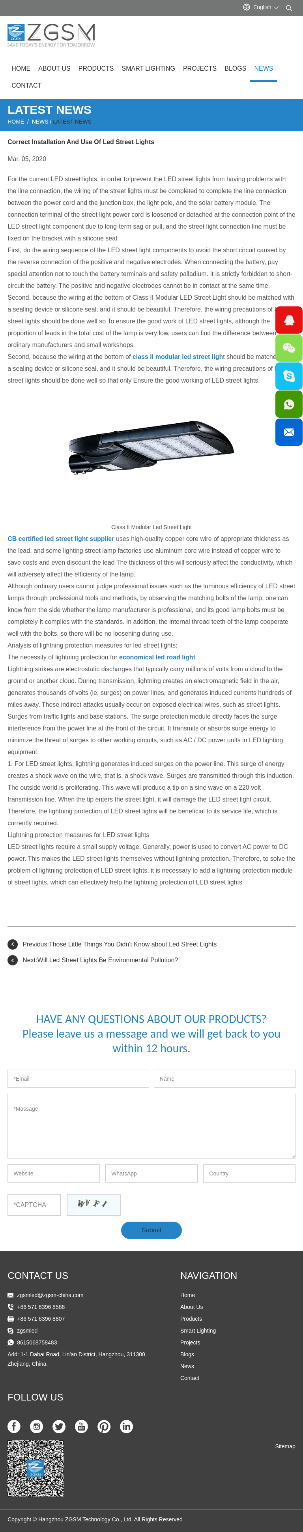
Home (20, 68)
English (262, 7)
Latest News (72, 121)
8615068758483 (37, 1342)
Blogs (235, 68)
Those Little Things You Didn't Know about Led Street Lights (133, 944)
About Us (54, 68)
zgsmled (27, 1330)
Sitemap (285, 1446)
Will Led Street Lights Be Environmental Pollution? (107, 960)
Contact (26, 85)
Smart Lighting (148, 68)
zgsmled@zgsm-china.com (50, 1295)
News (263, 68)
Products (96, 68)
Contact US (37, 1275)
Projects (200, 68)
